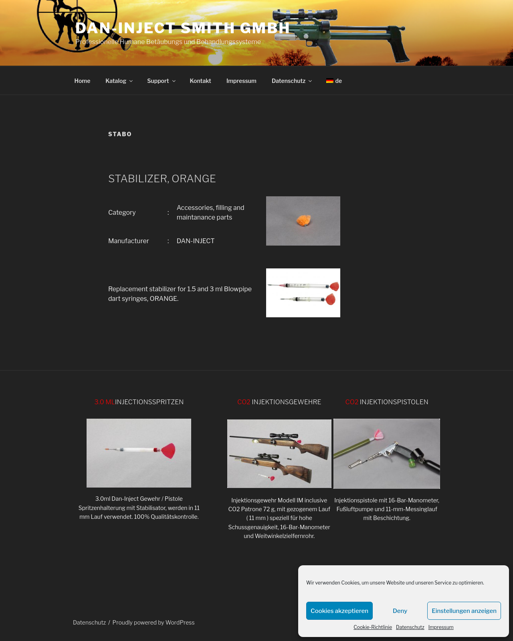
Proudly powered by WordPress (154, 622)
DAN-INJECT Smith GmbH (183, 28)
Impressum (441, 627)
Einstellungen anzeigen (464, 611)
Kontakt (200, 80)
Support (161, 80)
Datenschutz (410, 627)
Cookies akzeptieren (339, 611)
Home (83, 80)
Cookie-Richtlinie (372, 627)
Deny (400, 611)
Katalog (119, 80)
